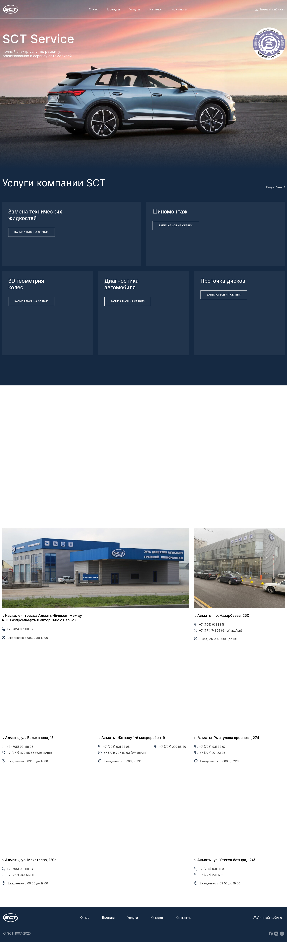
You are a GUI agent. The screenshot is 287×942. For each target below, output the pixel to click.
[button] (31, 232)
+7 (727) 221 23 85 (212, 753)
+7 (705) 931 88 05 (20, 747)
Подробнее (274, 187)
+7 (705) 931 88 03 (212, 869)
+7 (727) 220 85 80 (172, 747)
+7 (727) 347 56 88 (20, 875)
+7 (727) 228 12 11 (211, 875)
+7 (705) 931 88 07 (20, 629)
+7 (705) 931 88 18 (212, 624)
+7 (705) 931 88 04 (20, 869)
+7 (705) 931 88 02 (212, 747)
